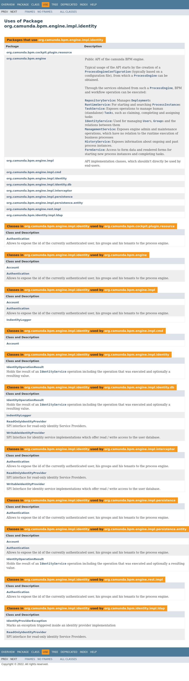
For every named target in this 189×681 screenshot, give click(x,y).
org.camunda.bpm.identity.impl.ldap (35, 215)
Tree (55, 4)
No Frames (45, 11)
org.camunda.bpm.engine (26, 58)
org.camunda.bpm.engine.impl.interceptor (39, 190)
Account (13, 267)
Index (84, 4)
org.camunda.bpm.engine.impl (30, 160)
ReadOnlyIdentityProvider (26, 421)
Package (23, 4)
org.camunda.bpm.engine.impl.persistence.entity (45, 202)
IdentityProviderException (27, 620)
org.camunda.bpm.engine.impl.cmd (34, 172)
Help (93, 4)
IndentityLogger (19, 319)
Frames (30, 11)
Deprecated (69, 4)
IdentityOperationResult (25, 367)
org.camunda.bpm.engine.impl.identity (70, 40)
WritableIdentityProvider (26, 432)
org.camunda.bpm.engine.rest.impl (34, 209)
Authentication (18, 238)
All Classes (68, 11)
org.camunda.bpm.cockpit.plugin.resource (39, 52)
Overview (8, 4)
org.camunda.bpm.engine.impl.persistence (40, 196)
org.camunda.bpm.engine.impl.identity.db (39, 184)
